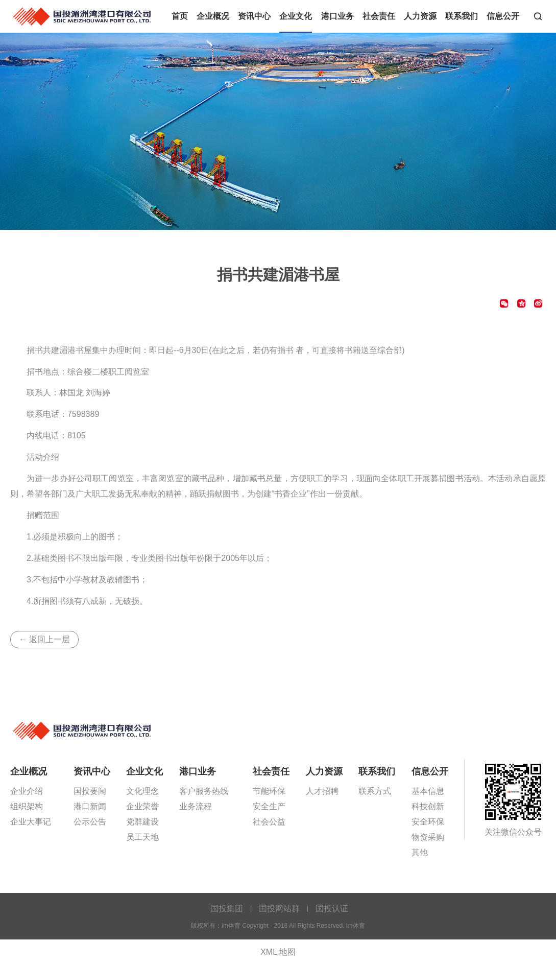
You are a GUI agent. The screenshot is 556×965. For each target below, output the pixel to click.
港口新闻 (90, 806)
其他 (420, 852)
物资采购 (428, 837)
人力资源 (420, 16)
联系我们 (461, 16)
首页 (180, 16)
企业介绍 (26, 791)
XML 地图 (278, 952)
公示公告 (90, 821)
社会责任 (378, 16)
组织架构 (26, 806)
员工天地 (142, 837)
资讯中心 (254, 16)
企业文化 (295, 16)
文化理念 (142, 791)
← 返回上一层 (44, 639)
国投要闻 (90, 791)
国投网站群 (279, 908)
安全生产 (269, 806)
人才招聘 (322, 791)
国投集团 (226, 908)
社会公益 (269, 821)
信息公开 (503, 16)
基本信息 (428, 791)
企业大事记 (30, 821)
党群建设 (142, 821)
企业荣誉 (142, 806)
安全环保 (428, 821)
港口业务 (337, 16)
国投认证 (332, 908)
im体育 (83, 15)
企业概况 (213, 16)
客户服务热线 (203, 791)
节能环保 (269, 791)
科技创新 (428, 806)
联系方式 (374, 791)
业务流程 (195, 806)
